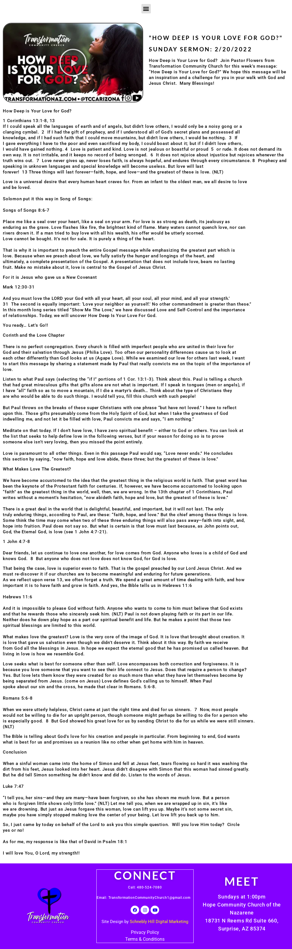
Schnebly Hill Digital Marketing (159, 921)
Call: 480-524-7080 (145, 887)
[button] (146, 8)
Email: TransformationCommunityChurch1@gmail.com (144, 898)
